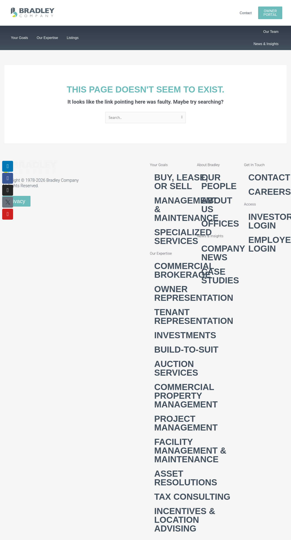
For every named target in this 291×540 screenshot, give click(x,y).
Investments (185, 335)
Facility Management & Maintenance (190, 450)
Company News (223, 253)
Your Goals (19, 38)
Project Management (186, 423)
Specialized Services (183, 236)
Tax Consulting (192, 496)
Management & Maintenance (186, 209)
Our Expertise (47, 38)
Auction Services (176, 368)
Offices (220, 223)
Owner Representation (193, 293)
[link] (32, 16)
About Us (216, 205)
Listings (72, 38)
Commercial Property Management (186, 395)
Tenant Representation (193, 316)
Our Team (271, 32)
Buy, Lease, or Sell (181, 182)
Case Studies (220, 276)
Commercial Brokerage (184, 270)
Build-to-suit (186, 349)
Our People (219, 182)
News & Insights (266, 44)
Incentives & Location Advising (184, 519)
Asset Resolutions (185, 478)
